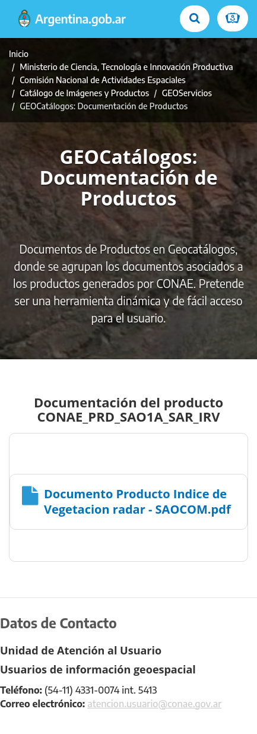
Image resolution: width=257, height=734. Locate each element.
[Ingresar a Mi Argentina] (232, 18)
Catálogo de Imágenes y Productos (84, 93)
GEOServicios (187, 93)
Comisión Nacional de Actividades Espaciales (103, 80)
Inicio (18, 54)
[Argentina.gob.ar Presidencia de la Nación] (72, 19)
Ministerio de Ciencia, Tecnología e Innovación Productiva (126, 67)
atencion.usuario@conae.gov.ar (154, 704)
